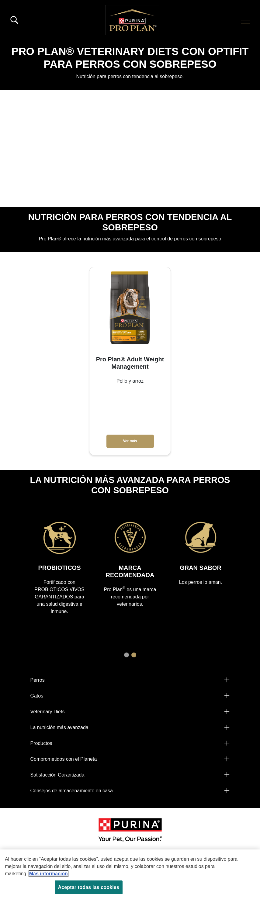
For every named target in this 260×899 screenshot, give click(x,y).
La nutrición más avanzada (59, 727)
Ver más (130, 441)
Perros (37, 680)
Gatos (36, 695)
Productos (41, 743)
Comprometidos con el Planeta (63, 759)
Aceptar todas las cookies (88, 887)
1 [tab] (126, 655)
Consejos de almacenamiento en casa (71, 790)
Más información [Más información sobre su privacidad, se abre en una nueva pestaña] (48, 873)
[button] (245, 20)
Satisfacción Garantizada (57, 774)
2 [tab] (133, 655)
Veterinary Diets (47, 711)
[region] (130, 874)
